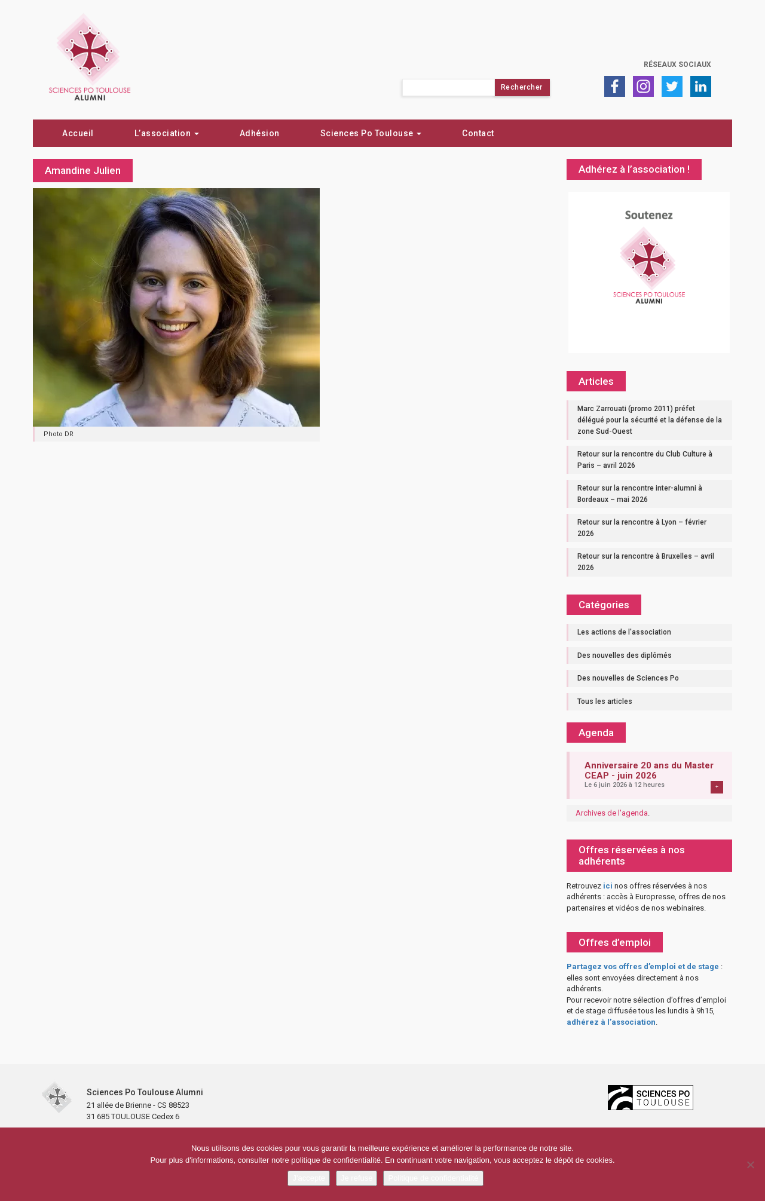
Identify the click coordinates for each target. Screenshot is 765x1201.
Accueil (78, 133)
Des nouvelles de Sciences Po (628, 678)
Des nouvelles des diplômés (624, 655)
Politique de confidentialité (433, 1178)
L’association (166, 133)
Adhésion (260, 133)
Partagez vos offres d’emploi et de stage (643, 966)
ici (608, 885)
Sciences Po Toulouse (371, 133)
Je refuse (356, 1178)
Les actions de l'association (624, 632)
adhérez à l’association (611, 1022)
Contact (478, 133)
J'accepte (308, 1178)
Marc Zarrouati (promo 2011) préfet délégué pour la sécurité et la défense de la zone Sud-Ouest (649, 420)
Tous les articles (604, 701)
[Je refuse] (750, 1165)
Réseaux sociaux (677, 64)
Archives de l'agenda (612, 812)
